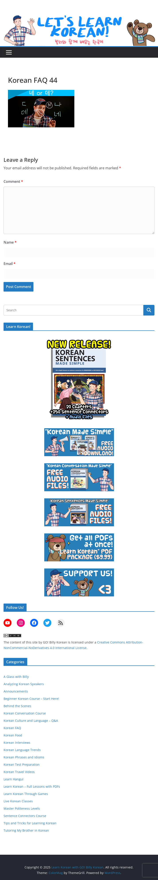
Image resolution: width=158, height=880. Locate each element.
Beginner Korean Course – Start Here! (31, 699)
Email (9, 263)
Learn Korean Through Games (26, 794)
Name (10, 242)
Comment (13, 181)
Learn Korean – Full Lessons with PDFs (32, 786)
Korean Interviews (17, 742)
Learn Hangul (13, 779)
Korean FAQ (12, 728)
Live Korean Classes (18, 801)
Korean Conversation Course (25, 713)
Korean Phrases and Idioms (24, 757)
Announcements (16, 691)
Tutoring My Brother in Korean (26, 830)
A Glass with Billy (16, 677)
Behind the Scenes (17, 706)
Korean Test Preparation (22, 764)
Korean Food (13, 735)
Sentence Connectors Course (25, 816)
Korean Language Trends (22, 750)
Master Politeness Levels (22, 808)
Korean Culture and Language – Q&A (31, 720)
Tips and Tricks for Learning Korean (30, 823)
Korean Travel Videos (19, 772)
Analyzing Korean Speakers (24, 684)
